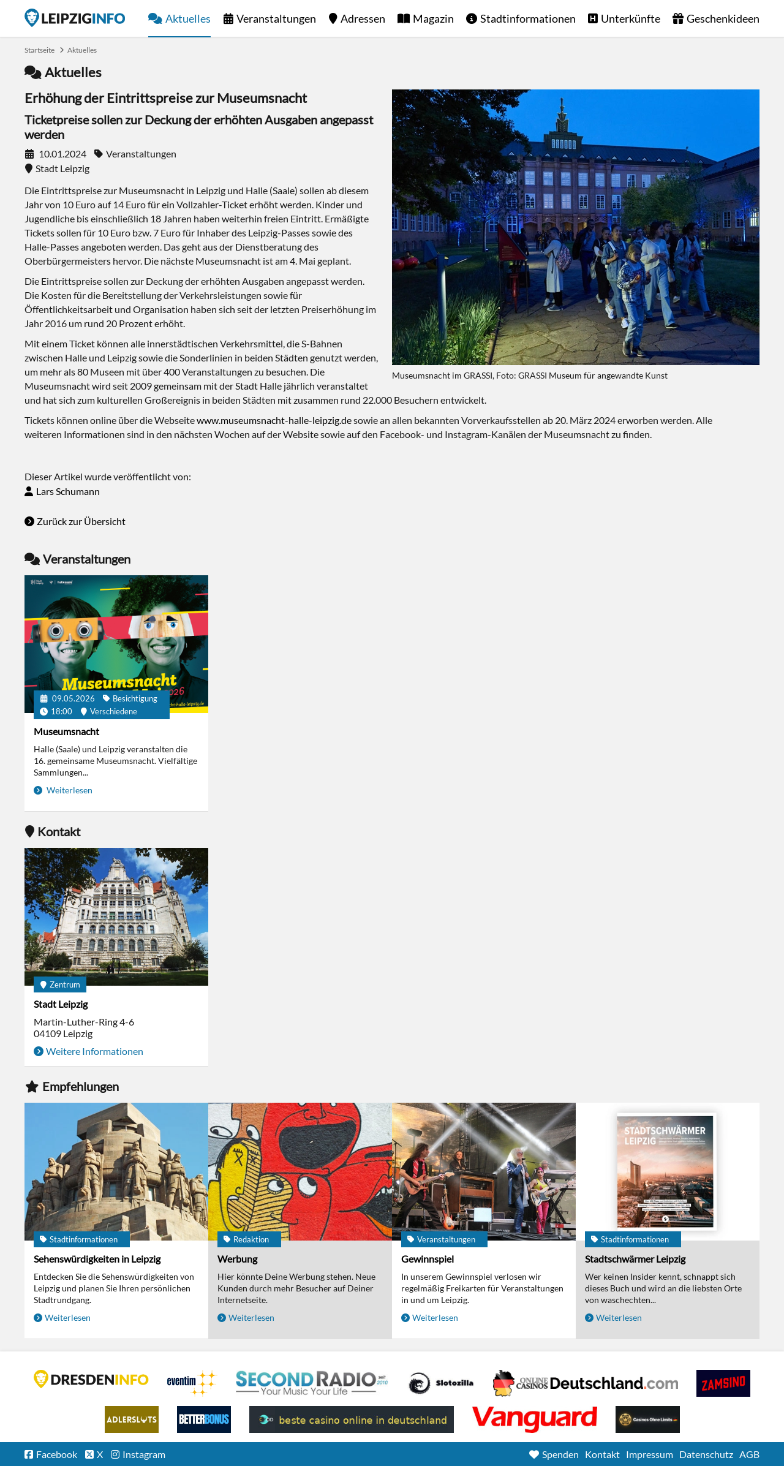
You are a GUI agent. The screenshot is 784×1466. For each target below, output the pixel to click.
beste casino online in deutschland (351, 1419)
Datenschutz (706, 1454)
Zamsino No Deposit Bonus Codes (723, 1383)
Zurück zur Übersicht (81, 521)
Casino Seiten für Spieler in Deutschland (441, 1383)
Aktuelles (188, 18)
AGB (749, 1454)
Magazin (433, 18)
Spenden (560, 1454)
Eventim (192, 1383)
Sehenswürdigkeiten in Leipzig (97, 1258)
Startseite (74, 18)
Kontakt (602, 1454)
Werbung (237, 1258)
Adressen (363, 18)
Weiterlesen (68, 790)
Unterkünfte (630, 18)
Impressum (649, 1454)
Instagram (144, 1454)
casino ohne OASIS (534, 1419)
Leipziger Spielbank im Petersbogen (585, 1383)
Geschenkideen (723, 18)
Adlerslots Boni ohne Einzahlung (132, 1419)
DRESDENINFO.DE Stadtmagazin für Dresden (91, 1379)
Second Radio (312, 1383)
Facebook (56, 1454)
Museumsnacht (66, 731)
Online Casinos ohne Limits (648, 1419)
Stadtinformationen (528, 18)
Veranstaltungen (276, 18)
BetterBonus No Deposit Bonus (204, 1419)
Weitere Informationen (94, 1051)
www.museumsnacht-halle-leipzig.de (274, 420)
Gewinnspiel (427, 1258)
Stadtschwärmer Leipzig (635, 1258)
